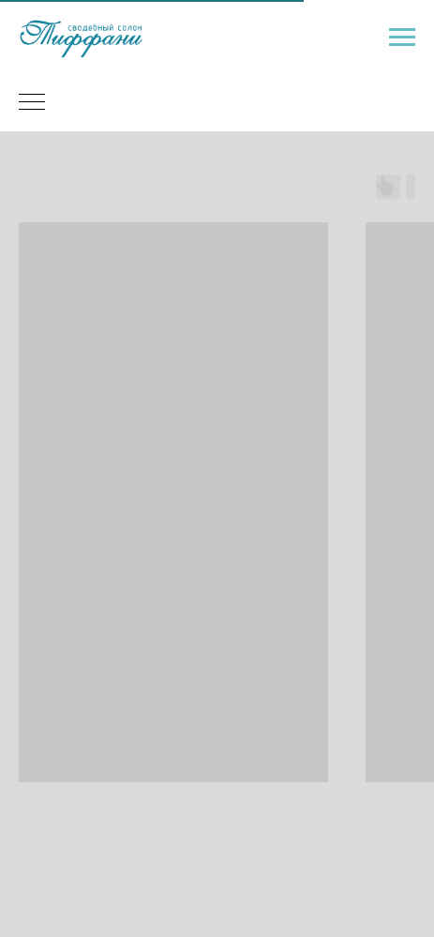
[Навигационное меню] (402, 37)
